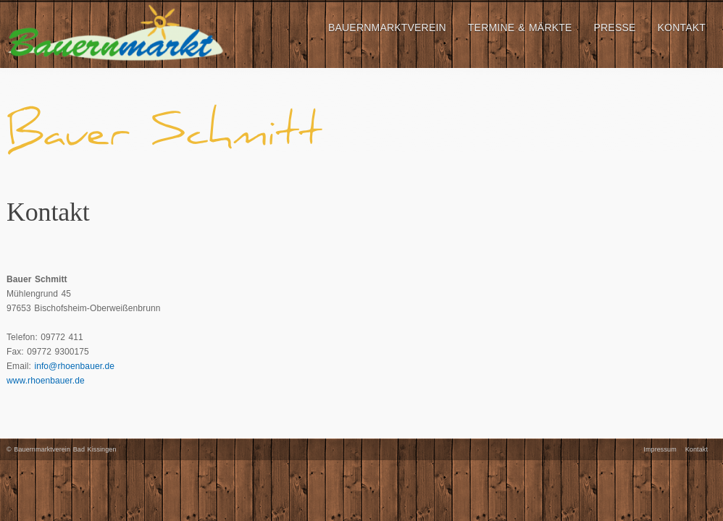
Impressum (659, 449)
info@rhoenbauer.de (74, 366)
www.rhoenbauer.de (46, 381)
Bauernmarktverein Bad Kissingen (65, 449)
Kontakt (696, 449)
